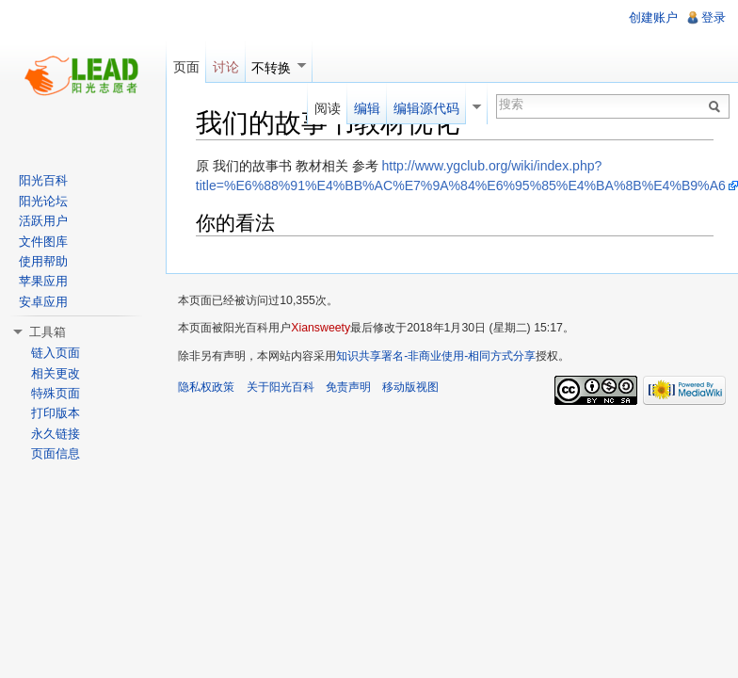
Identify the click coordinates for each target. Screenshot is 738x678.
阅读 (327, 108)
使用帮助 (43, 261)
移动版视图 (410, 387)
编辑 (367, 108)
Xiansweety (320, 327)
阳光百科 (43, 180)
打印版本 (55, 413)
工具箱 (47, 332)
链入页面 (55, 353)
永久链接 (55, 434)
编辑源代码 (426, 108)
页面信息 (55, 453)
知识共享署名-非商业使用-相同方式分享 (436, 356)
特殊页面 (55, 393)
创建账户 (653, 17)
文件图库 (43, 241)
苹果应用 (43, 281)
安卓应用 (43, 302)
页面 (186, 66)
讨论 (226, 66)
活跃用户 (43, 221)
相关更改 (55, 373)
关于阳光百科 (280, 387)
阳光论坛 (43, 201)
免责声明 (348, 387)
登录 (713, 17)
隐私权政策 (206, 387)
